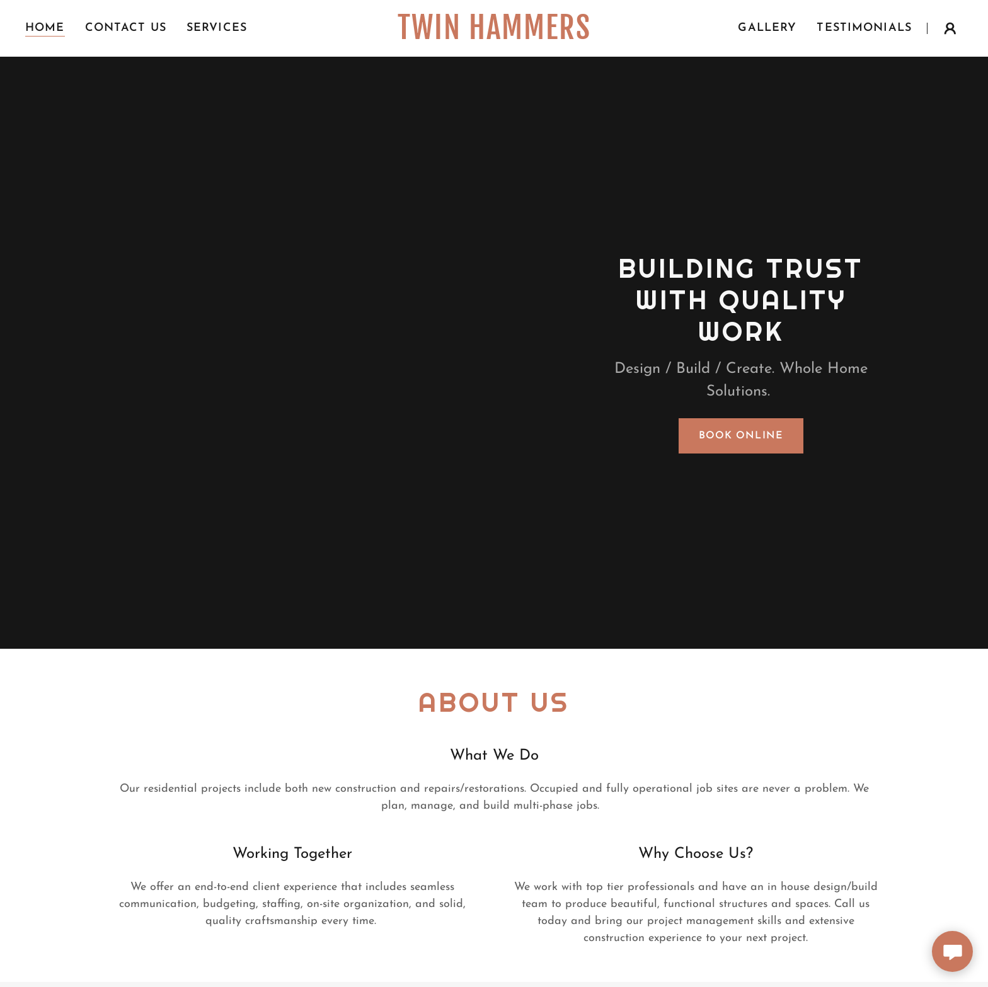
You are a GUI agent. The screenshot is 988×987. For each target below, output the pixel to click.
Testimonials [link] (864, 28)
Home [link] (45, 28)
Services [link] (217, 28)
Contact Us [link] (125, 28)
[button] (950, 28)
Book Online (741, 436)
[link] (494, 36)
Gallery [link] (767, 28)
